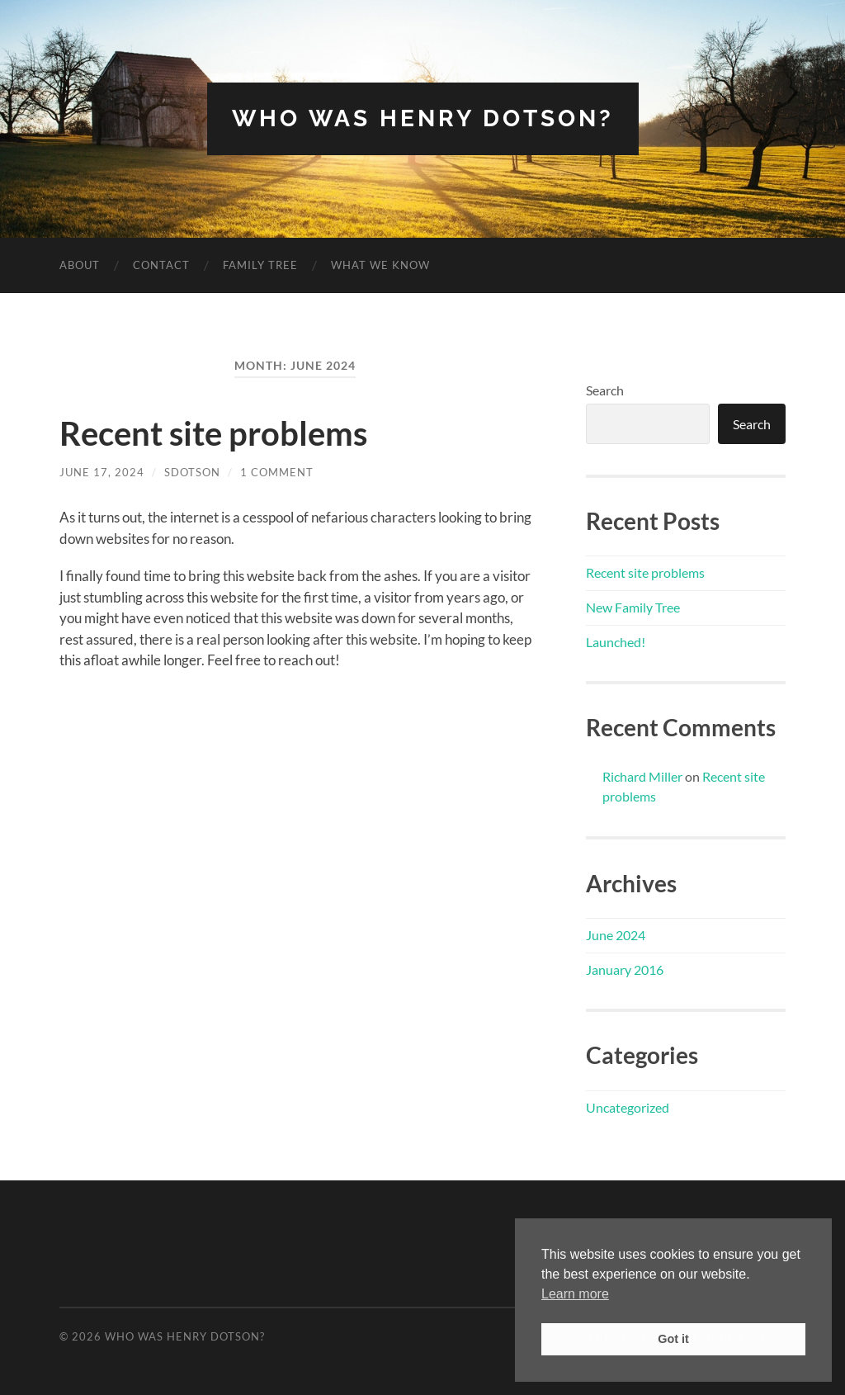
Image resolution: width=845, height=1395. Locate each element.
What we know (380, 265)
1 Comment (277, 472)
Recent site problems (213, 433)
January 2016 (624, 969)
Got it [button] (673, 1338)
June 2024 (615, 935)
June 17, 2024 (101, 472)
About (79, 265)
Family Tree (260, 265)
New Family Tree (633, 607)
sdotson (192, 472)
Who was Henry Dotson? (423, 118)
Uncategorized (627, 1107)
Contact (161, 265)
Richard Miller (642, 776)
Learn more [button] (575, 1294)
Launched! (615, 642)
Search (605, 390)
